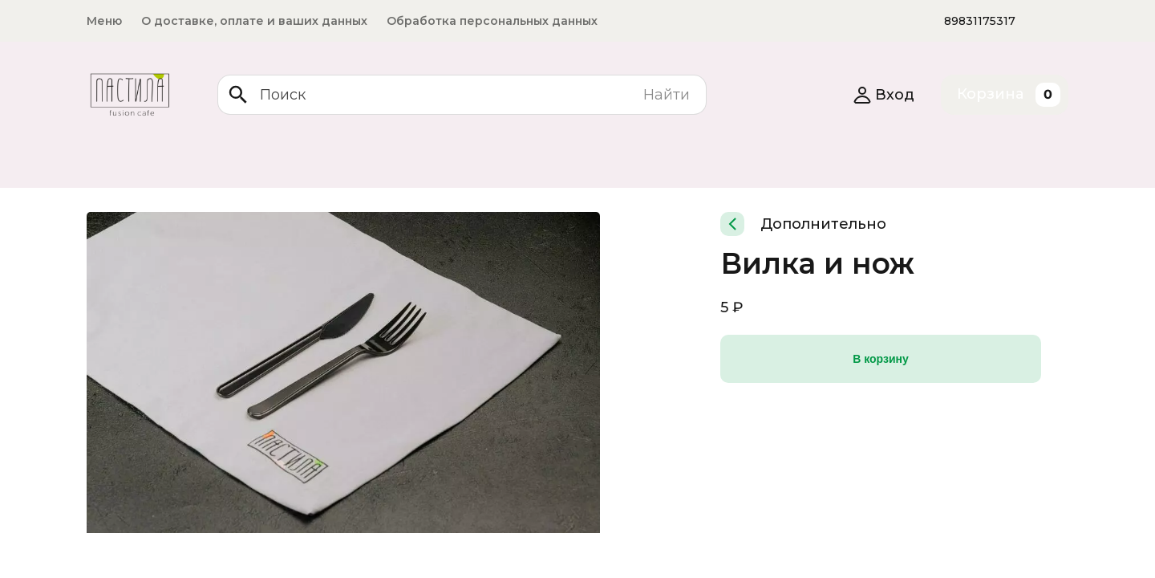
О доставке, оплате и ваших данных (254, 21)
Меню (104, 21)
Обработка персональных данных (492, 21)
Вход (883, 94)
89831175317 (979, 21)
